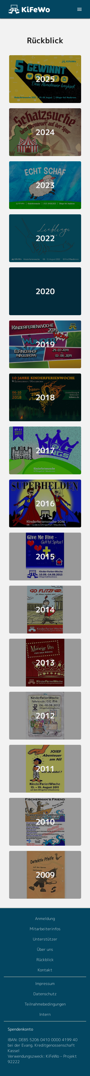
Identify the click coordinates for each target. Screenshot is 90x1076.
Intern (45, 1014)
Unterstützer (45, 939)
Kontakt (45, 970)
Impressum (45, 983)
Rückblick (45, 959)
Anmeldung (45, 918)
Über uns (45, 949)
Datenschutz (45, 993)
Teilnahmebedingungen (45, 1004)
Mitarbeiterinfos (45, 928)
